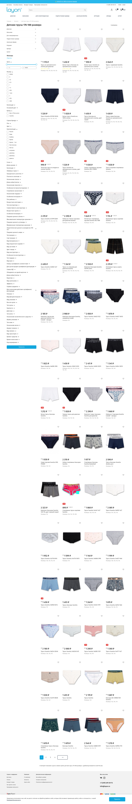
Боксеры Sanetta (68, 746)
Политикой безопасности (14, 800)
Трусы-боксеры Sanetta (70, 605)
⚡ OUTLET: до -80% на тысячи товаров (66, 1)
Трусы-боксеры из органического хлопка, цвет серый (93, 118)
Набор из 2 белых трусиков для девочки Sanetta (71, 219)
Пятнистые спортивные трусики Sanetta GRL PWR (92, 219)
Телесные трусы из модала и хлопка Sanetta (50, 168)
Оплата (8, 779)
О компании (27, 777)
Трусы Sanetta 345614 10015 (114, 366)
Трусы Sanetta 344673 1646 (114, 558)
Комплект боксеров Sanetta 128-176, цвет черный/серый (49, 511)
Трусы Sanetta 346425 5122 (92, 316)
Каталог (16, 21)
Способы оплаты (17, 5)
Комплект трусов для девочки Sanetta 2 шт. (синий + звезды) (48, 318)
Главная (9, 21)
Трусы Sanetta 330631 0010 (71, 366)
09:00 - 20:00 (121, 5)
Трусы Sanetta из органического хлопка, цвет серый (71, 169)
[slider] (6, 64)
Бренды (108, 16)
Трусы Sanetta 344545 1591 (92, 605)
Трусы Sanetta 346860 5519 (92, 746)
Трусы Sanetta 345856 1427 (49, 267)
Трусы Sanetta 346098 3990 (49, 366)
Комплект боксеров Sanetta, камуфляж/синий (71, 317)
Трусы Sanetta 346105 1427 (114, 510)
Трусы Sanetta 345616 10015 (92, 366)
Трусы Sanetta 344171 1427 (114, 651)
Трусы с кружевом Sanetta (114, 65)
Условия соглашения (41, 779)
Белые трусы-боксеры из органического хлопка (70, 65)
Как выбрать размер (41, 777)
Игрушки (96, 16)
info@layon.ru (105, 786)
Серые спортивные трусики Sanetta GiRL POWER (92, 168)
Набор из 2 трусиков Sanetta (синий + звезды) (115, 415)
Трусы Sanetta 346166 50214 (49, 605)
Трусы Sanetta (67, 698)
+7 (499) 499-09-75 (111, 5)
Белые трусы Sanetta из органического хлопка (91, 65)
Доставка (9, 5)
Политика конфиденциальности (44, 782)
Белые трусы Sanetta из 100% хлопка (70, 117)
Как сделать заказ (11, 784)
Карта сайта (27, 782)
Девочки (12, 16)
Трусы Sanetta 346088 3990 (92, 558)
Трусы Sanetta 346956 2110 (114, 746)
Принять (117, 799)
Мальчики (25, 16)
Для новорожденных (42, 16)
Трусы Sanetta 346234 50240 (49, 651)
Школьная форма (81, 16)
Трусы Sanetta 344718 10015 (71, 558)
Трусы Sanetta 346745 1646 (114, 605)
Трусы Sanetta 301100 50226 (49, 116)
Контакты (26, 779)
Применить (22, 347)
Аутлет (120, 16)
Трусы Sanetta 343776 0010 (49, 558)
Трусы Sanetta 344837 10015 (114, 316)
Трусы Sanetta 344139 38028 (49, 698)
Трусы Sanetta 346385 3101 (92, 651)
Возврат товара (28, 5)
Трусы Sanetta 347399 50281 (49, 219)
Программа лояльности (40, 5)
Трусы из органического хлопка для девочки (48, 65)
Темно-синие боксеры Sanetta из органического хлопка (114, 118)
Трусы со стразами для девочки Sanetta (70, 267)
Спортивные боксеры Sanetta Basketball (91, 463)
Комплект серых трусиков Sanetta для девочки (92, 415)
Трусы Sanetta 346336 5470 (71, 651)
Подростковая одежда (62, 16)
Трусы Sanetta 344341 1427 (92, 510)
